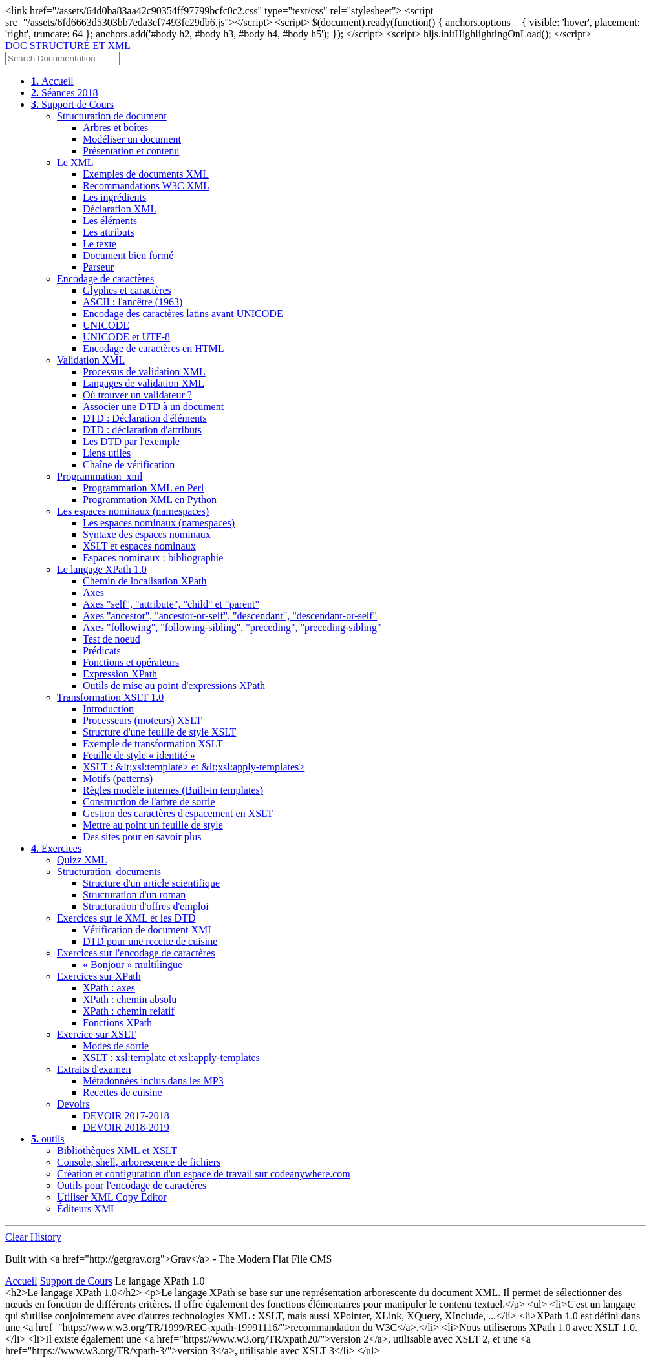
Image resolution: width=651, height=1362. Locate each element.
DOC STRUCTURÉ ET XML (68, 45)
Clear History (33, 1237)
